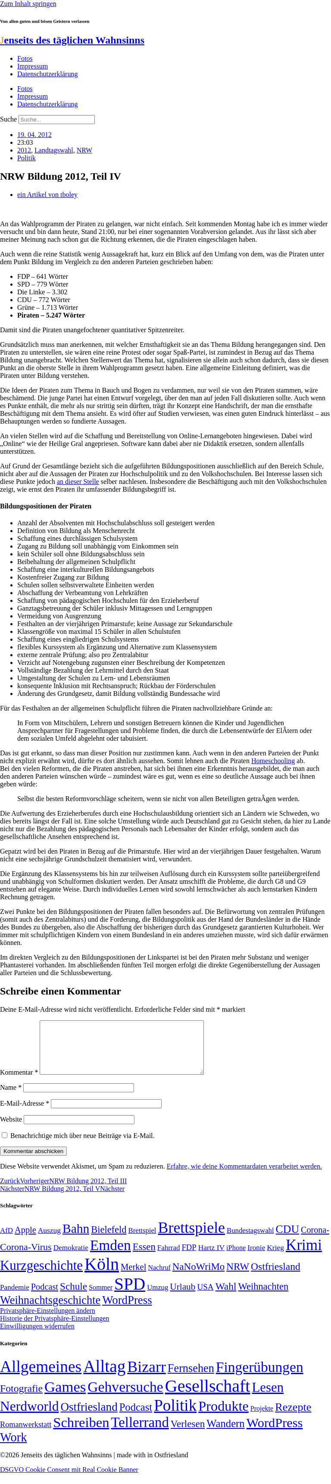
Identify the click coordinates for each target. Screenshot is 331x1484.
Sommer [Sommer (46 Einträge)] (100, 1298)
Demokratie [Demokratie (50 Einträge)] (70, 1258)
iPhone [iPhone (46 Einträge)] (236, 1258)
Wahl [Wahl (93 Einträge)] (226, 1296)
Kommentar (19, 1082)
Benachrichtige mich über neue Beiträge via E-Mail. (82, 1146)
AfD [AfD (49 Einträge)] (6, 1241)
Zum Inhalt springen (28, 3)
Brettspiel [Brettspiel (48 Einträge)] (142, 1241)
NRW (84, 150)
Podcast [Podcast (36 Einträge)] (135, 1417)
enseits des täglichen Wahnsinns (72, 40)
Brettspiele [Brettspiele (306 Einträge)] (191, 1238)
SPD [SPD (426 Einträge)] (129, 1294)
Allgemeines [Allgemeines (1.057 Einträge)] (40, 1377)
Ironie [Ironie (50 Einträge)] (256, 1258)
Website (11, 1129)
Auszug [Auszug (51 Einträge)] (49, 1240)
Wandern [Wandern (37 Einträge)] (225, 1434)
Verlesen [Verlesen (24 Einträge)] (188, 1434)
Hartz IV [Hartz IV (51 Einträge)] (211, 1257)
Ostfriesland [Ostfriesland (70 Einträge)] (88, 1417)
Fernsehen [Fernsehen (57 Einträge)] (191, 1378)
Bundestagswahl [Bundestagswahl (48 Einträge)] (250, 1241)
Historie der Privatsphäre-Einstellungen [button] (54, 1328)
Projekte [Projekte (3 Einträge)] (261, 1418)
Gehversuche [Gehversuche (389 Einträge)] (125, 1397)
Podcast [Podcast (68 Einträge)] (44, 1297)
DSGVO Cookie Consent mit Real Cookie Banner (69, 1480)
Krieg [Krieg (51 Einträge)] (275, 1257)
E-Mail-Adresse (24, 1113)
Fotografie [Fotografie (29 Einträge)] (21, 1398)
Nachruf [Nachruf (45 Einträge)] (159, 1277)
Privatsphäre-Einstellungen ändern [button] (47, 1321)
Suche (8, 119)
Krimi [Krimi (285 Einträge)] (304, 1255)
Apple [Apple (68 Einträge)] (25, 1240)
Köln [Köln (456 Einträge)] (101, 1274)
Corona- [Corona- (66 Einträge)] (315, 1240)
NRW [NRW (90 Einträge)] (237, 1276)
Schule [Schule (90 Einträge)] (73, 1296)
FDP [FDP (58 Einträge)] (188, 1257)
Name (11, 1097)
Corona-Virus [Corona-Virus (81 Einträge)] (26, 1257)
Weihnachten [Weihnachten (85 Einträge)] (263, 1296)
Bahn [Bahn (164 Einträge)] (75, 1239)
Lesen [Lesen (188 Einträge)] (268, 1397)
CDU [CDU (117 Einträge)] (288, 1239)
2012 (24, 150)
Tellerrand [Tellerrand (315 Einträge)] (140, 1432)
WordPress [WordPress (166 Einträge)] (275, 1433)
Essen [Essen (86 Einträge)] (144, 1257)
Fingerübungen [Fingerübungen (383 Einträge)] (259, 1377)
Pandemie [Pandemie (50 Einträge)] (14, 1298)
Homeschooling (273, 760)
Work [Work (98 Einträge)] (13, 1447)
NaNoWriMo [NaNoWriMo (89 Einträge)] (198, 1277)
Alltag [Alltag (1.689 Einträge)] (104, 1376)
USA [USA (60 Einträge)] (205, 1297)
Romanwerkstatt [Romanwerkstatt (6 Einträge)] (25, 1435)
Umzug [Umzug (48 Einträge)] (157, 1298)
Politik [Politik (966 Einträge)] (175, 1416)
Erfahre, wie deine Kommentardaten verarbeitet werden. (244, 1176)
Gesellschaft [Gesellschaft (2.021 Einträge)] (207, 1396)
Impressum (32, 66)
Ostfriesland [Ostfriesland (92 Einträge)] (275, 1276)
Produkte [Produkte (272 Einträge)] (223, 1416)
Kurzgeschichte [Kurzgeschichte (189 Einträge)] (41, 1275)
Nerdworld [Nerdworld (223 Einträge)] (29, 1416)
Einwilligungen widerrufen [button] (37, 1336)
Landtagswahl (53, 150)
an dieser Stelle (78, 481)
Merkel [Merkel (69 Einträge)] (133, 1277)
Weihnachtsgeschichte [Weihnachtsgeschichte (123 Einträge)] (50, 1310)
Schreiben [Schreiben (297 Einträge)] (81, 1432)
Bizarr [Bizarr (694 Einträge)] (146, 1377)
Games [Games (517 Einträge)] (65, 1397)
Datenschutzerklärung (47, 74)
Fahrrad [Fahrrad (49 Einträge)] (168, 1258)
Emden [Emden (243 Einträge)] (110, 1255)
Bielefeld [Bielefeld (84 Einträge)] (108, 1240)
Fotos (25, 58)
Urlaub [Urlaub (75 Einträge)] (182, 1297)
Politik (26, 158)
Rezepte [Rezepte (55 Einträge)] (293, 1417)
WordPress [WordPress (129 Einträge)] (127, 1310)
